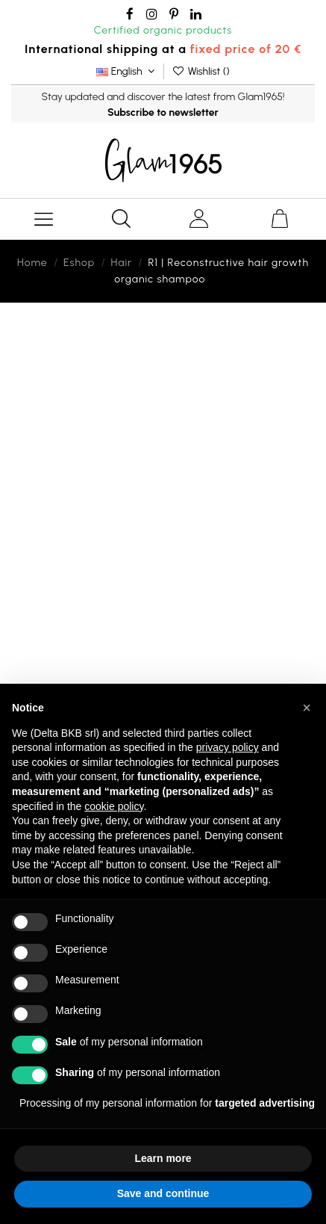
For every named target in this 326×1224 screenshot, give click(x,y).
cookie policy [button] (113, 806)
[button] (307, 708)
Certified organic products (163, 30)
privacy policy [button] (227, 747)
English (127, 71)
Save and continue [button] (163, 1193)
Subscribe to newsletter (163, 112)
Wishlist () (200, 71)
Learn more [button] (162, 1158)
